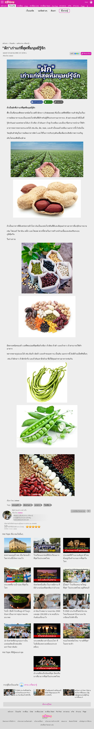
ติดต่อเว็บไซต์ (73, 721)
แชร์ (74, 53)
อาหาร (37, 505)
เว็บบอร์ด (12, 6)
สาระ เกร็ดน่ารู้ (28, 685)
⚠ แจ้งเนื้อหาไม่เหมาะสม (78, 511)
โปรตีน (46, 505)
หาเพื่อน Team (45, 6)
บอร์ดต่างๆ (42, 11)
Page (83, 6)
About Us (64, 721)
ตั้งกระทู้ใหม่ (47, 704)
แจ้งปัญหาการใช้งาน (85, 721)
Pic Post (55, 6)
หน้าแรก (4, 6)
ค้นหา (53, 11)
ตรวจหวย (62, 6)
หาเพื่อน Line (34, 6)
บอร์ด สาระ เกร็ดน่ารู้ (23, 43)
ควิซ (69, 6)
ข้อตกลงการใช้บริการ (9, 721)
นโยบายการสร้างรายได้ (52, 721)
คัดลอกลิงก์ (86, 54)
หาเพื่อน (20, 6)
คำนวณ (76, 6)
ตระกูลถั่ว (15, 505)
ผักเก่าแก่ (27, 505)
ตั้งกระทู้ (64, 11)
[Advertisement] (47, 28)
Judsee (11, 56)
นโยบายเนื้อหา (38, 721)
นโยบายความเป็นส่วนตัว (25, 721)
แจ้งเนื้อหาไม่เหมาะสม (47, 725)
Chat (26, 6)
